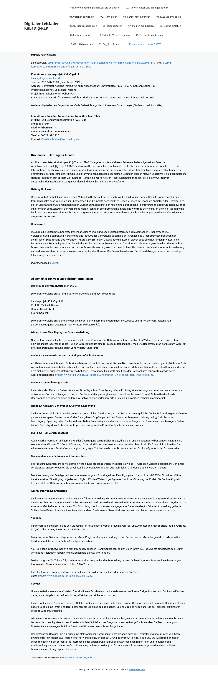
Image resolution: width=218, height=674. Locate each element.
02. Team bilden (108, 16)
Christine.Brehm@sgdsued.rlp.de (60, 139)
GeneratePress (137, 669)
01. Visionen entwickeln (81, 16)
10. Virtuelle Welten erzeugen (114, 34)
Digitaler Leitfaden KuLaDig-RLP (42, 26)
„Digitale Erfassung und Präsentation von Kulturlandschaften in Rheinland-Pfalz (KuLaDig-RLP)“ (102, 62)
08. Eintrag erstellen (170, 25)
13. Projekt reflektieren (111, 43)
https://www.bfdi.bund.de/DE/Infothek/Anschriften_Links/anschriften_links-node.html (104, 374)
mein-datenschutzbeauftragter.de (77, 657)
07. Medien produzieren (141, 25)
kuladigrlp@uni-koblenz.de (46, 78)
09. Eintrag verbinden (80, 34)
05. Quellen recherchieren (83, 25)
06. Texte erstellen (112, 25)
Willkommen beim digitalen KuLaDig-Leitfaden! (94, 7)
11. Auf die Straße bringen (150, 34)
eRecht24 (55, 262)
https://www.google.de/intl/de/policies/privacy (65, 575)
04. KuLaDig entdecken (168, 16)
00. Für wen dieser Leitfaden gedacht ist (147, 7)
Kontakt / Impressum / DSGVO (145, 43)
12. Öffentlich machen (81, 43)
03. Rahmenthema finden (136, 16)
